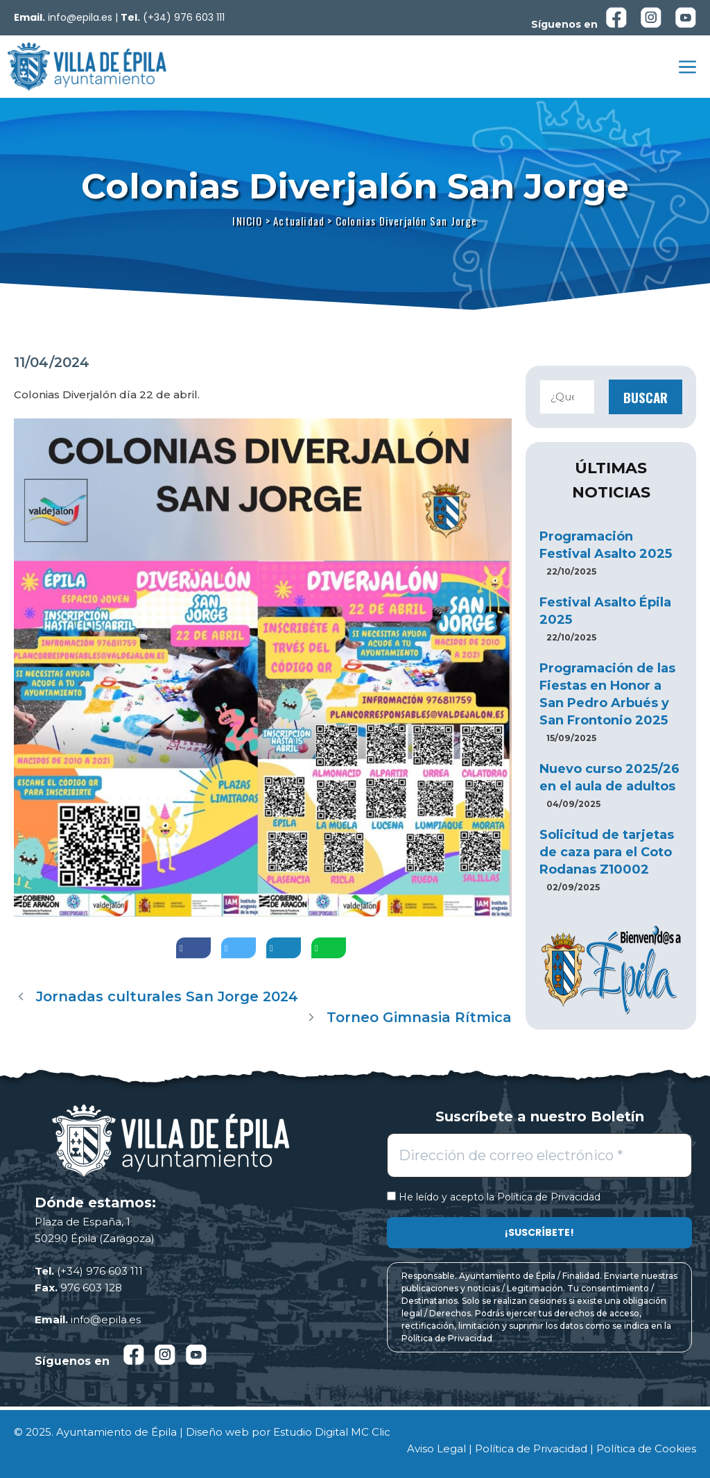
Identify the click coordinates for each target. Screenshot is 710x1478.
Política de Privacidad (548, 1197)
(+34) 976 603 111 (184, 17)
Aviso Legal (436, 1448)
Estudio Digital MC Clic (331, 1431)
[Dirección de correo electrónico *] (539, 1155)
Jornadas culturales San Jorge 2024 (167, 996)
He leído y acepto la (493, 1197)
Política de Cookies (646, 1448)
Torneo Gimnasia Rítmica (419, 1017)
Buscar (645, 397)
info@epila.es (80, 17)
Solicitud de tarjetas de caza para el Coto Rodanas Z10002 (606, 852)
